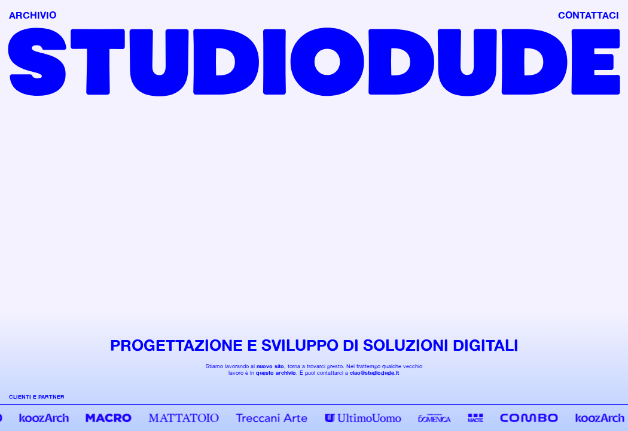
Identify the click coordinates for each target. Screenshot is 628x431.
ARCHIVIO (32, 15)
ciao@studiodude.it (374, 372)
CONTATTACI (588, 15)
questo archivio (276, 372)
